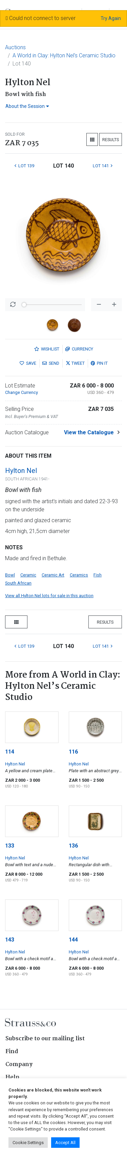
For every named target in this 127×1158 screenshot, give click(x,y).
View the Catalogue (89, 432)
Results (110, 139)
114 (9, 751)
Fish (97, 574)
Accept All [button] (65, 1142)
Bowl (10, 574)
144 (73, 939)
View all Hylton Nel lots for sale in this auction (49, 595)
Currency (79, 349)
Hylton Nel (21, 471)
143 (9, 939)
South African (18, 583)
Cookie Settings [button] (28, 1142)
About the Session (27, 106)
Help (12, 1077)
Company (19, 1064)
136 (73, 845)
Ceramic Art (53, 574)
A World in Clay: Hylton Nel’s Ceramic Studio (64, 55)
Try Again (111, 18)
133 (9, 845)
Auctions (15, 47)
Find (11, 1051)
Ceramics (79, 574)
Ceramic (28, 574)
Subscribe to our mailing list (45, 1038)
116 (73, 751)
